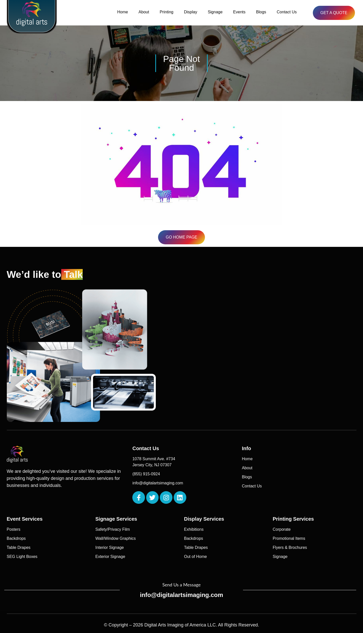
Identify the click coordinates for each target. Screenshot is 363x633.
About (144, 12)
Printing (166, 12)
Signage (215, 12)
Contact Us (287, 12)
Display (190, 12)
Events (239, 12)
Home (122, 12)
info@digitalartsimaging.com (181, 594)
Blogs (261, 12)
